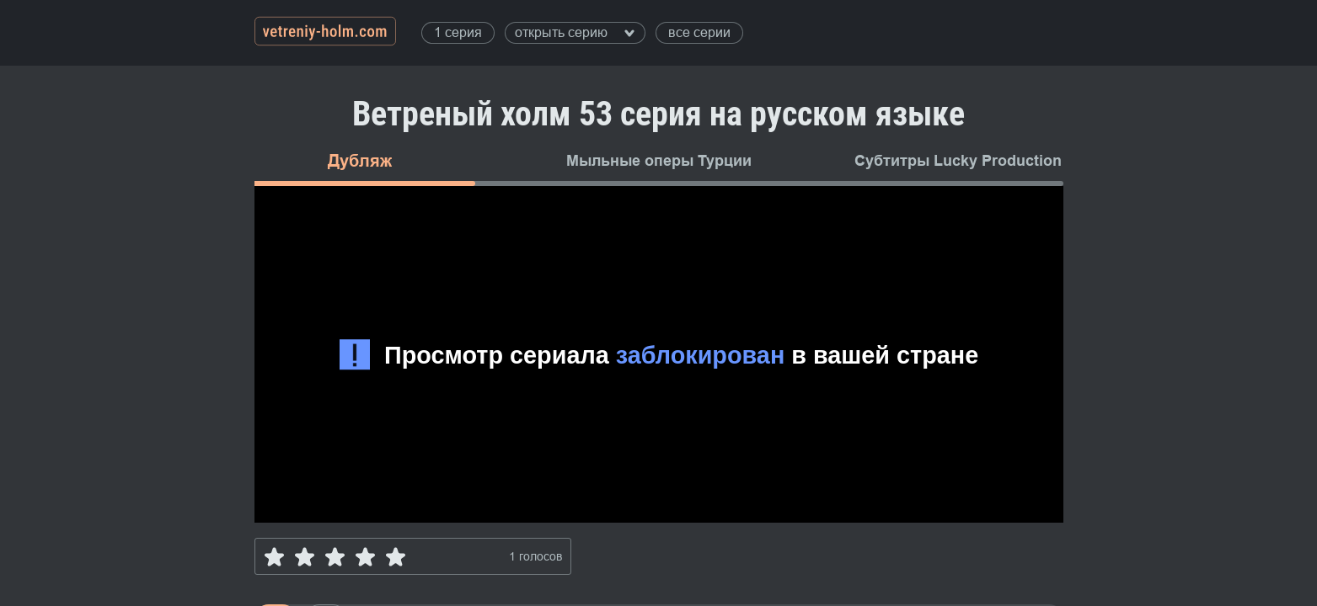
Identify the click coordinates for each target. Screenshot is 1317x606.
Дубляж (360, 161)
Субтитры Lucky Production (958, 160)
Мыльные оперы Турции (659, 160)
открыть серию (574, 32)
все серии (699, 32)
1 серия (458, 32)
